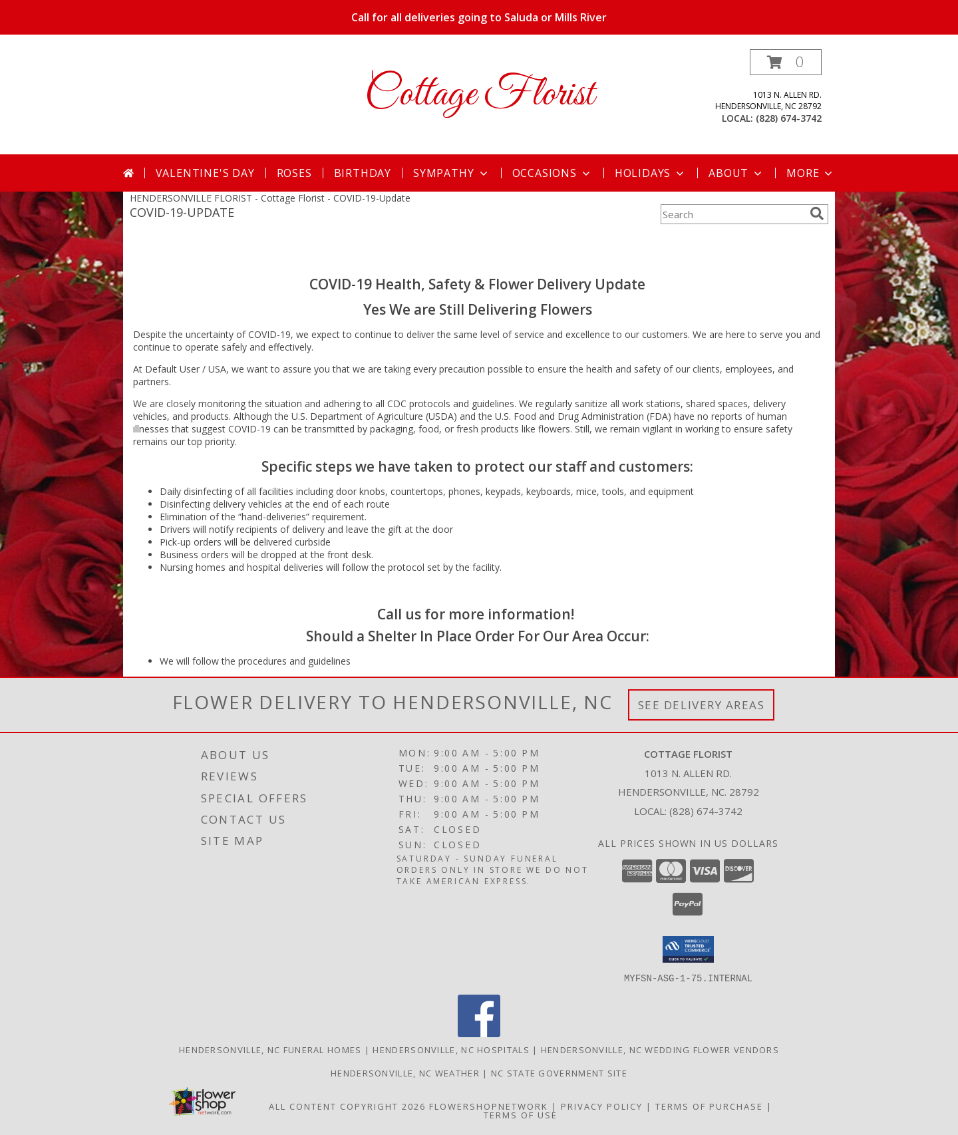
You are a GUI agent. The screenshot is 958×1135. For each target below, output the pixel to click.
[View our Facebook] (479, 1033)
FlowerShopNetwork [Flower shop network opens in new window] (488, 1106)
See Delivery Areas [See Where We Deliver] (701, 705)
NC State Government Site (559, 1072)
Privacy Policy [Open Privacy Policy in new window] (602, 1106)
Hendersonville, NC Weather (405, 1072)
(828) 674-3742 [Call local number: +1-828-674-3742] (789, 118)
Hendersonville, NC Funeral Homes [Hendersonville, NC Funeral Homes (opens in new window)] (270, 1049)
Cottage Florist (479, 95)
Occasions (552, 173)
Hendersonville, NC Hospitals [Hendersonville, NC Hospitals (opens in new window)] (451, 1049)
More (810, 173)
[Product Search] (732, 214)
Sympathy (451, 173)
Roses (294, 173)
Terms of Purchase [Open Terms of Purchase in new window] (709, 1106)
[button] (786, 62)
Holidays (651, 173)
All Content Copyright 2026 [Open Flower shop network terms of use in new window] (347, 1106)
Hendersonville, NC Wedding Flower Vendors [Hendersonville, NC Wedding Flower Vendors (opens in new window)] (660, 1049)
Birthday (362, 173)
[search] (817, 213)
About (736, 173)
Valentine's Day (205, 173)
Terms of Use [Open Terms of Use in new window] (521, 1114)
